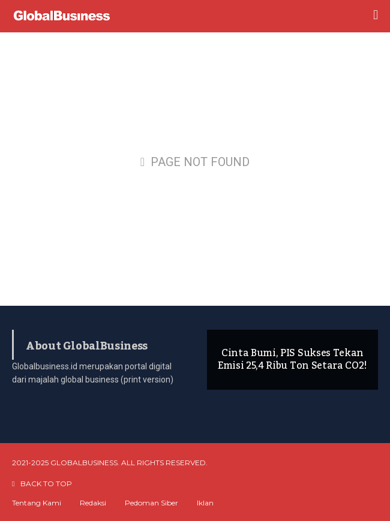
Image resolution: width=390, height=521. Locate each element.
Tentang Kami (36, 503)
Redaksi (93, 503)
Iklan (205, 503)
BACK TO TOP (42, 483)
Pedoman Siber (151, 503)
